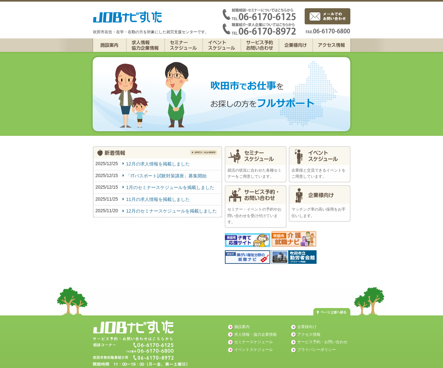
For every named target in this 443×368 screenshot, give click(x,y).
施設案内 (109, 45)
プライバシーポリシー (316, 349)
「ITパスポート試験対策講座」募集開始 (166, 175)
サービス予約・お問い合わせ (260, 45)
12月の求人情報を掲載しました (158, 163)
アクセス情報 (331, 45)
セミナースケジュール (184, 45)
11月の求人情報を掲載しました (158, 199)
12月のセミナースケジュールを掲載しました (171, 211)
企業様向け (296, 45)
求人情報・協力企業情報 (145, 45)
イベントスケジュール (222, 45)
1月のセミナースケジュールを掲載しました (170, 187)
